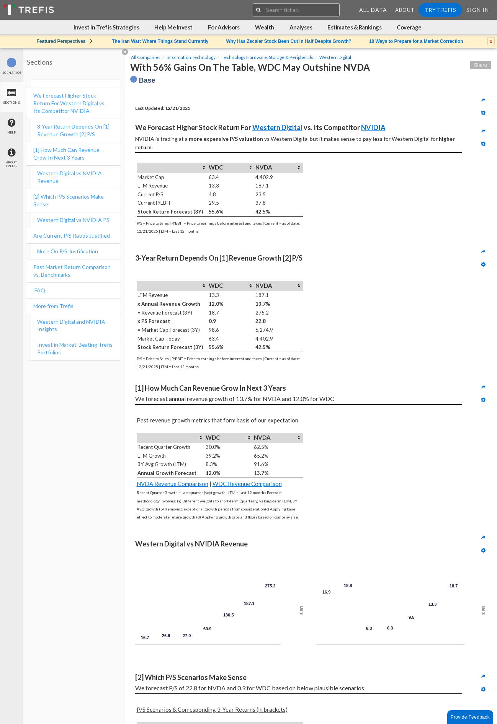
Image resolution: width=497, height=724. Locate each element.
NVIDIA (373, 127)
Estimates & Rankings (354, 27)
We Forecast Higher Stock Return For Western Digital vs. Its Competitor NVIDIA (69, 103)
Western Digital (335, 57)
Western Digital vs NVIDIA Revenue (69, 177)
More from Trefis (53, 306)
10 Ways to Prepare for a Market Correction (416, 41)
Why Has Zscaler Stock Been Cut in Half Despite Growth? (288, 41)
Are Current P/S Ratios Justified (71, 235)
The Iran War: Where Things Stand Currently (160, 41)
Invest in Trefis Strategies (106, 27)
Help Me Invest (173, 27)
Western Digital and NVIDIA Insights (71, 325)
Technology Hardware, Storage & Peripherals (267, 57)
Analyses (300, 27)
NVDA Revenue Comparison (172, 483)
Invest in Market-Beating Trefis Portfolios (75, 348)
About (405, 10)
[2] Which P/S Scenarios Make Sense (68, 200)
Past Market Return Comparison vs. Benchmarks (72, 271)
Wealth (264, 27)
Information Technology (191, 57)
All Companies (145, 57)
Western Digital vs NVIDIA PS (73, 220)
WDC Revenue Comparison (247, 483)
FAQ (39, 290)
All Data (373, 10)
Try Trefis (440, 10)
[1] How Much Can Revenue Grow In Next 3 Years (66, 154)
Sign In (477, 10)
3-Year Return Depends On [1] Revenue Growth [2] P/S (73, 130)
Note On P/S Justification (67, 251)
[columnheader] (172, 168)
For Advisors (224, 27)
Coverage (409, 27)
